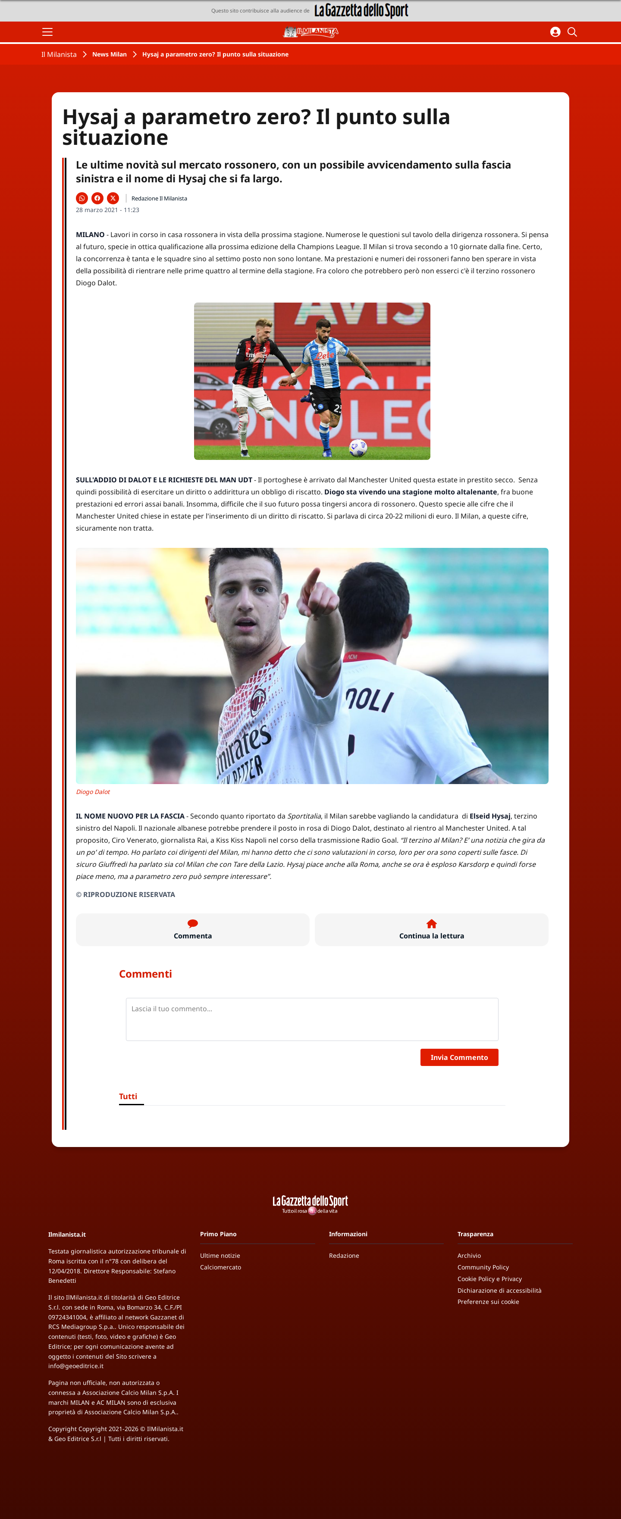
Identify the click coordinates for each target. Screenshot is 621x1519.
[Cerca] (574, 32)
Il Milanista (59, 54)
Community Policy (483, 1267)
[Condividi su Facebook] (97, 198)
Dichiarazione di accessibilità (500, 1290)
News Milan (109, 54)
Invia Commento (459, 1057)
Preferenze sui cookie (488, 1301)
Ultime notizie (220, 1255)
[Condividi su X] (113, 198)
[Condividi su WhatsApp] (82, 198)
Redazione (344, 1255)
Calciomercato (220, 1267)
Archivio (469, 1255)
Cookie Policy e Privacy (490, 1279)
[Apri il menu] (47, 32)
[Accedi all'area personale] (555, 32)
